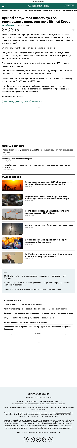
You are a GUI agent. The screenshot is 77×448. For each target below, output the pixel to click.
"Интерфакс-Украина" (63, 413)
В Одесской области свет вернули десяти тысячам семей (29, 318)
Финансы (57, 11)
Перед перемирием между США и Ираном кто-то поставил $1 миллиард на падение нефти (48, 183)
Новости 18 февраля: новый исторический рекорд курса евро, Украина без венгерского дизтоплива (37, 284)
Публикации (14, 11)
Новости (5, 11)
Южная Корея (8, 101)
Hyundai (19, 101)
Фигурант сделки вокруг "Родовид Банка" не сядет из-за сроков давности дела (38, 313)
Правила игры (48, 11)
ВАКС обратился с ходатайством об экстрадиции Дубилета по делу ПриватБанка (48, 255)
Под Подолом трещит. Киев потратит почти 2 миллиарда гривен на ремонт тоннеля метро (47, 197)
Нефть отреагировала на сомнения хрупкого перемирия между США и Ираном (47, 212)
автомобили (36, 101)
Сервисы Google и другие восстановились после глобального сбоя (33, 289)
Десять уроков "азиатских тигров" (17, 159)
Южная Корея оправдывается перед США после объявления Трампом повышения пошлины (37, 151)
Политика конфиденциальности (50, 401)
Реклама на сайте (22, 401)
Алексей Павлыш (8, 25)
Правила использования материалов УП (26, 404)
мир (26, 101)
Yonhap (19, 48)
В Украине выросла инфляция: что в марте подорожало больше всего (46, 241)
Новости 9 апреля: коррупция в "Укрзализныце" (25, 304)
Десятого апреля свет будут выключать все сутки (49, 225)
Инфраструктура (35, 11)
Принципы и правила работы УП (53, 404)
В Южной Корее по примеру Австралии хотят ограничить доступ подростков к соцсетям (36, 166)
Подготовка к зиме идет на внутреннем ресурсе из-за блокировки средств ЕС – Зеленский (38, 328)
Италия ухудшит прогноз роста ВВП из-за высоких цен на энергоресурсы (36, 309)
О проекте (32, 401)
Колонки (23, 11)
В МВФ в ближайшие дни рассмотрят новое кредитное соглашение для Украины (35, 277)
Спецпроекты (68, 11)
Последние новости (12, 301)
